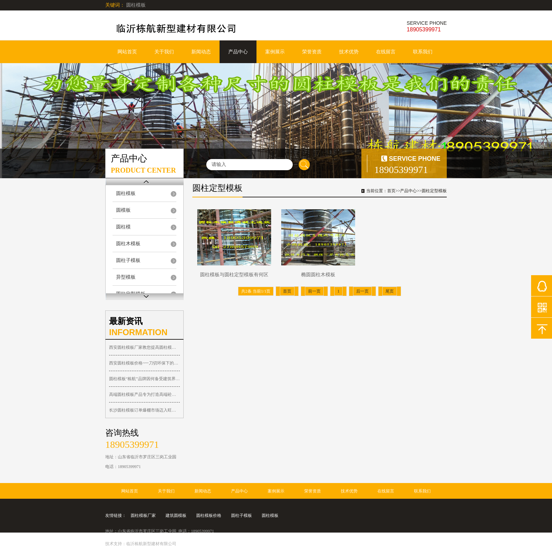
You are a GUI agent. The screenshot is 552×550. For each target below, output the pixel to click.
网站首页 (127, 51)
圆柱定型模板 (434, 190)
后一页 (362, 291)
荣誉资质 (312, 51)
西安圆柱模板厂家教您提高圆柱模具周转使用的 (144, 347)
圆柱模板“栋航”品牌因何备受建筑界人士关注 (144, 378)
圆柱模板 (126, 193)
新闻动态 (201, 51)
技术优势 (349, 51)
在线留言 (386, 51)
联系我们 (422, 51)
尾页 (389, 291)
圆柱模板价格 (208, 515)
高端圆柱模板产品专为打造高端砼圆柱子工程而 (144, 394)
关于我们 (164, 51)
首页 (391, 190)
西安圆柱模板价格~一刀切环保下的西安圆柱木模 (144, 363)
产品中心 (238, 51)
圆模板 (123, 210)
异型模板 (126, 277)
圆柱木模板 (128, 243)
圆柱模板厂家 (143, 515)
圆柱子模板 (128, 260)
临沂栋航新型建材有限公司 (151, 543)
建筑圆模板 (176, 515)
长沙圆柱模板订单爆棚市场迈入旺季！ (144, 410)
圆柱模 (123, 226)
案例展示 (275, 51)
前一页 (314, 291)
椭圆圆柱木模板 (318, 274)
